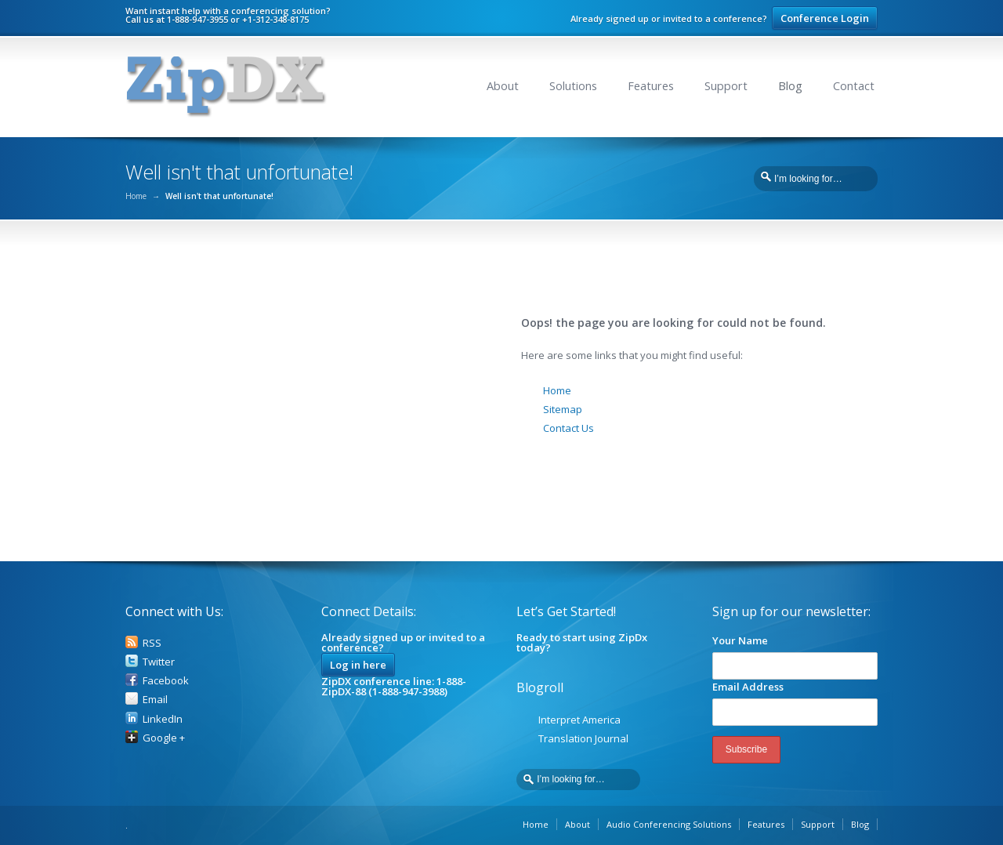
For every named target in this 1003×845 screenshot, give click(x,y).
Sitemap (562, 409)
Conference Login (824, 18)
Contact (853, 85)
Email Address (748, 687)
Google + (164, 738)
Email (155, 699)
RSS (152, 643)
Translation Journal (583, 738)
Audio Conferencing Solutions (669, 824)
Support (726, 85)
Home (136, 196)
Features (651, 85)
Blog (790, 85)
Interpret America (579, 720)
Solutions (573, 85)
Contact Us (568, 428)
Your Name (740, 640)
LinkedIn (163, 719)
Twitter (159, 662)
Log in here (358, 665)
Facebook (166, 680)
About (503, 85)
